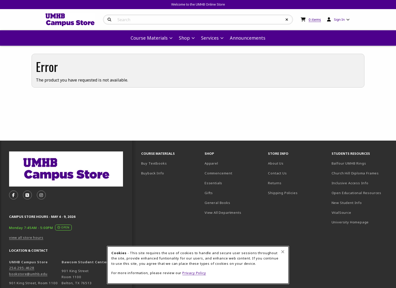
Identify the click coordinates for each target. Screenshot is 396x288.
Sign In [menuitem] (339, 19)
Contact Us (277, 173)
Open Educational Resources (356, 193)
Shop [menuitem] (184, 38)
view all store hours (26, 237)
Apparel (211, 163)
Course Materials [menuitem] (149, 38)
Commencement (218, 173)
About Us (276, 163)
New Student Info (347, 202)
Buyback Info (152, 173)
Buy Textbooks (154, 163)
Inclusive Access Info (350, 183)
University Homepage (361, 222)
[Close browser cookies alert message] (283, 251)
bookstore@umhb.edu (28, 274)
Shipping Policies (283, 193)
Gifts (209, 193)
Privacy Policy (194, 273)
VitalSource (359, 212)
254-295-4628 (21, 268)
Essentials (213, 183)
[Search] (109, 19)
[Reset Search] (286, 19)
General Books (217, 202)
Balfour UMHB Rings (361, 163)
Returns (275, 183)
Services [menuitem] (210, 38)
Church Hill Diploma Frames (361, 173)
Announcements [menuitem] (247, 38)
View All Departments (223, 212)
